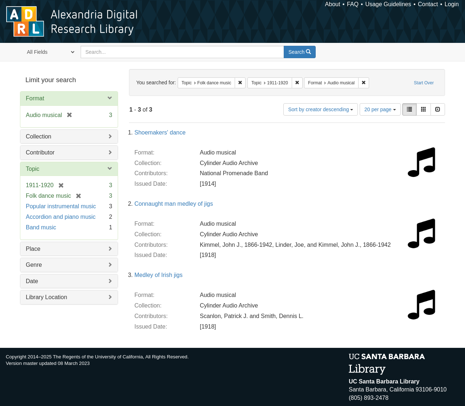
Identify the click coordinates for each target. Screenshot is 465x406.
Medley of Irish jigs (158, 275)
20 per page (380, 109)
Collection (38, 136)
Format (35, 98)
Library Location (46, 297)
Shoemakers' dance (160, 132)
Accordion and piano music (61, 217)
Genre (34, 265)
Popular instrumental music (61, 206)
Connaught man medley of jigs (173, 204)
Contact (428, 4)
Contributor (40, 152)
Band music (41, 227)
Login (452, 4)
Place (33, 249)
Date (32, 281)
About (332, 4)
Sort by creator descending (320, 109)
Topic (32, 169)
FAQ (353, 4)
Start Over (424, 82)
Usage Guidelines (388, 4)
